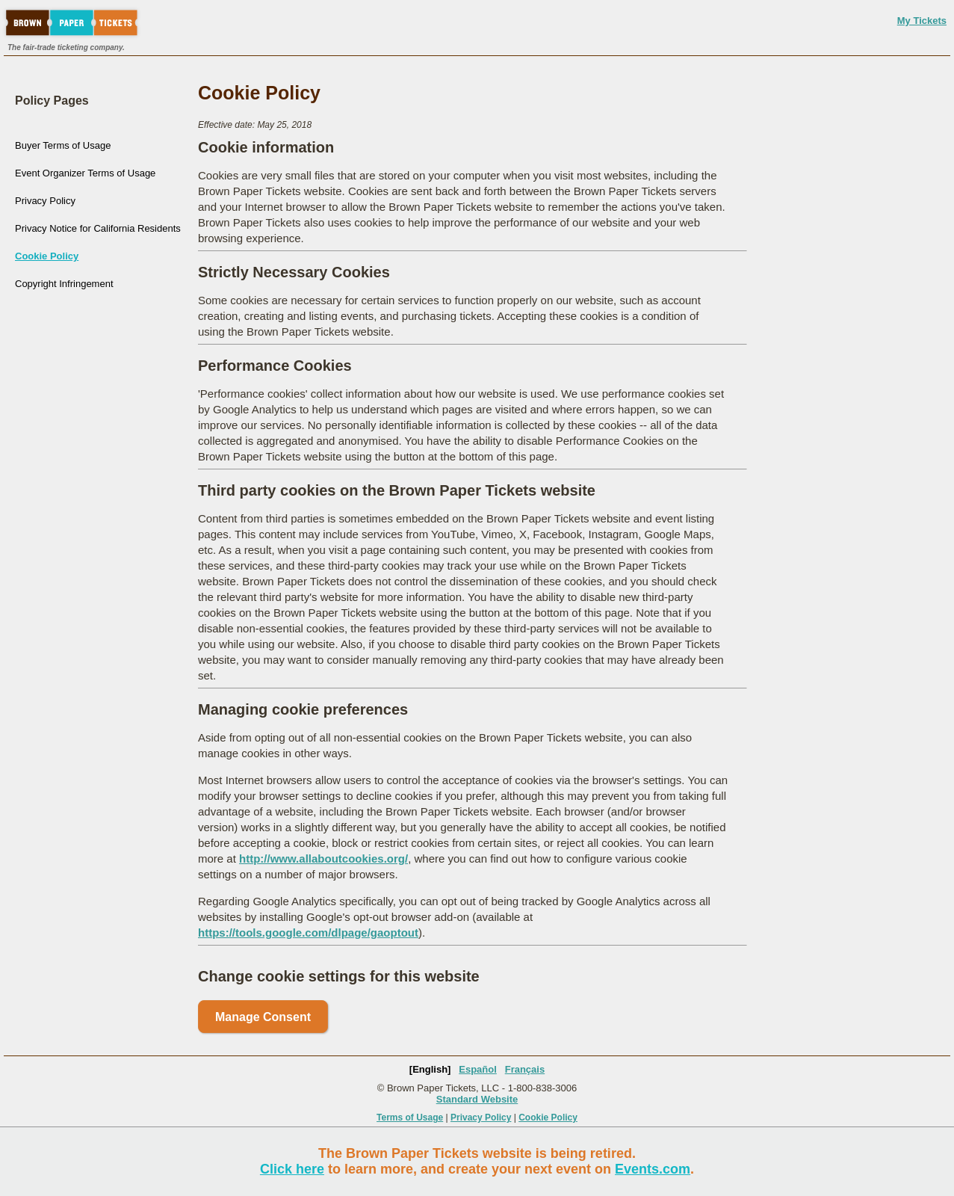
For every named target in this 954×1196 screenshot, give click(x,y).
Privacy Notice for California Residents (98, 228)
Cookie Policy (46, 256)
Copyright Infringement (64, 283)
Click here (292, 1169)
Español (478, 1069)
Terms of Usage (410, 1117)
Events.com (652, 1169)
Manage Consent (263, 1017)
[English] (430, 1069)
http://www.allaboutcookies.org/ (323, 858)
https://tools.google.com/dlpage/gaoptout (308, 932)
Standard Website (477, 1099)
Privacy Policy (45, 200)
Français (525, 1069)
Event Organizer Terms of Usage (85, 173)
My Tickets (922, 20)
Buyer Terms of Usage (63, 145)
